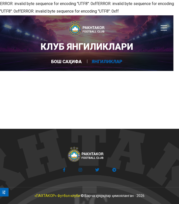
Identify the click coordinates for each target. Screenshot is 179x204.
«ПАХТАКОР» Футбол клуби (57, 196)
